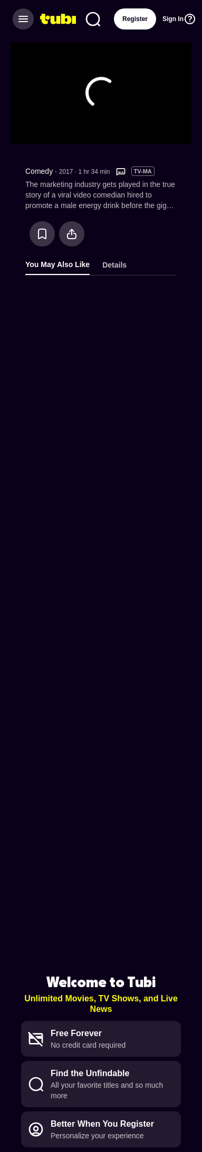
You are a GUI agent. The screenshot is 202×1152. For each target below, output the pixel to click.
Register (135, 19)
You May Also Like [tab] (57, 264)
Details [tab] (114, 265)
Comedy (39, 171)
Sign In (173, 19)
